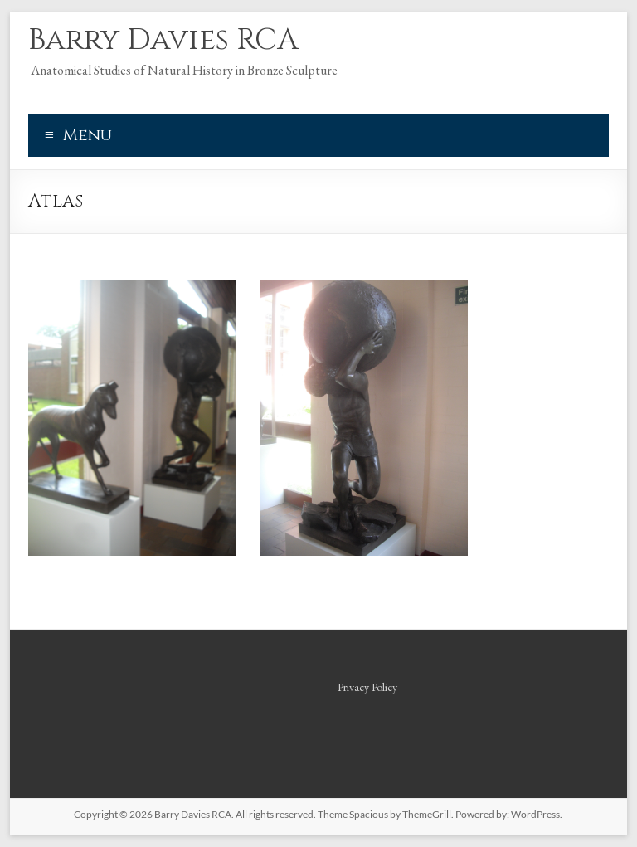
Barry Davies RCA (163, 40)
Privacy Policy (367, 686)
